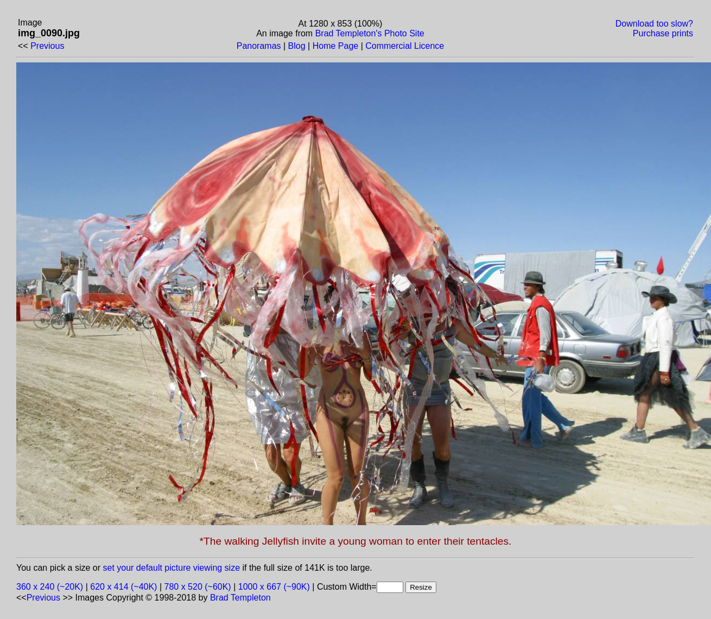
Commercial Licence (404, 45)
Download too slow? (654, 23)
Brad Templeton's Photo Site (369, 33)
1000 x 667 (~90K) (274, 586)
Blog (297, 45)
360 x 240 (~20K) (49, 586)
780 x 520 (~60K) (197, 586)
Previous (47, 45)
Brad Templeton (240, 597)
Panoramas (259, 45)
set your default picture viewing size (171, 567)
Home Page (336, 45)
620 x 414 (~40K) (123, 586)
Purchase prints (663, 33)
